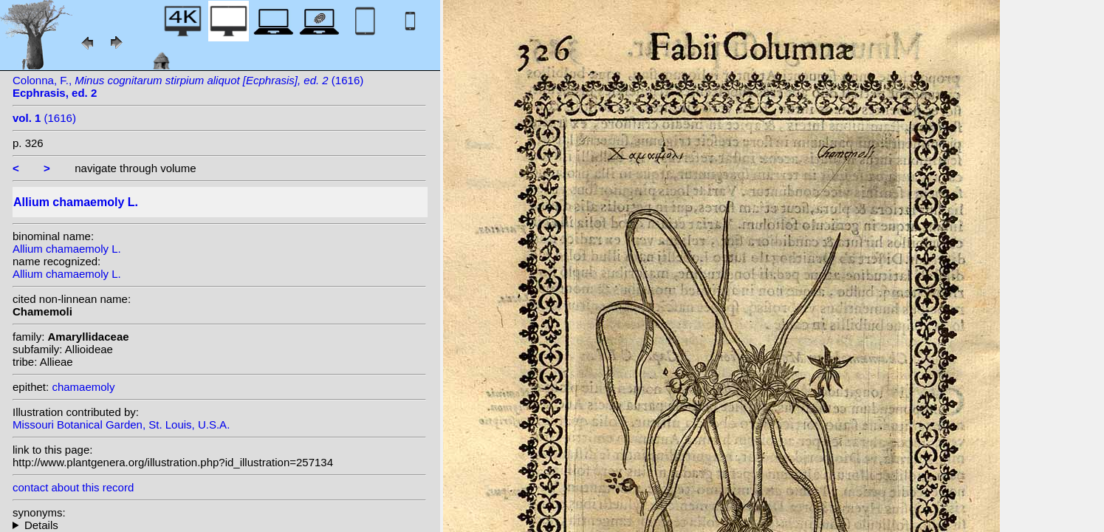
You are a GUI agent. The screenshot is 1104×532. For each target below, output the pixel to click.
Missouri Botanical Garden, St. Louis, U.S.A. (121, 424)
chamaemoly (83, 387)
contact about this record (73, 487)
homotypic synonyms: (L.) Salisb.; (219, 525)
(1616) (44, 118)
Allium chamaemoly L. (67, 248)
